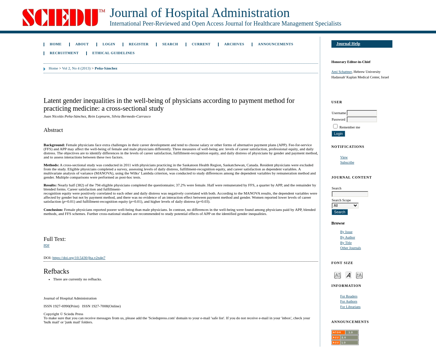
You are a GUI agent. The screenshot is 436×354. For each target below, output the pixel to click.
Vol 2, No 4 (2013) (76, 68)
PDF (46, 245)
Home (56, 44)
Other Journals (350, 248)
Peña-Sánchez (106, 68)
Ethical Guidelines (113, 53)
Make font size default (348, 275)
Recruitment (64, 53)
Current (201, 44)
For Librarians (350, 307)
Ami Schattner (341, 72)
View (344, 157)
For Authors (348, 301)
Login (109, 44)
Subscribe (347, 162)
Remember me (349, 127)
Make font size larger (359, 275)
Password (338, 119)
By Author (347, 237)
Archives (234, 44)
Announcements (275, 44)
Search (170, 44)
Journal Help (348, 43)
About (82, 44)
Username (339, 113)
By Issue (346, 232)
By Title (346, 243)
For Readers (349, 296)
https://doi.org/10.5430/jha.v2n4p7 (79, 258)
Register (139, 44)
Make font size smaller (337, 275)
